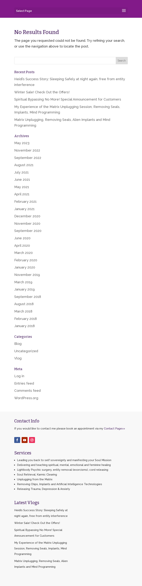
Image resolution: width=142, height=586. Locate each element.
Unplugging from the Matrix (35, 479)
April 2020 (22, 245)
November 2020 (27, 223)
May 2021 (21, 187)
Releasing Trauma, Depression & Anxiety (43, 489)
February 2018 (25, 319)
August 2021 (23, 165)
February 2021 (25, 201)
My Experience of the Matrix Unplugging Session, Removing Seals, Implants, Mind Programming (40, 548)
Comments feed (27, 391)
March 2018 (23, 311)
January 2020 (24, 267)
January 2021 (24, 209)
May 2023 (21, 143)
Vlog (18, 358)
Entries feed (24, 383)
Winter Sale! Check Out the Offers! (42, 92)
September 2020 (27, 231)
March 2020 (23, 253)
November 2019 (27, 275)
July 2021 (21, 172)
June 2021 (22, 179)
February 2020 (25, 260)
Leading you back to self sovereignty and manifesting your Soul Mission (64, 460)
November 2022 (27, 150)
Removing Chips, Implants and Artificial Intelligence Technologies (59, 484)
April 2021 (21, 194)
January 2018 (24, 326)
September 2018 (27, 297)
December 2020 (27, 216)
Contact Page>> (114, 428)
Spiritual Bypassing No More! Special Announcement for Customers (67, 99)
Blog (18, 344)
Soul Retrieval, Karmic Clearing (37, 474)
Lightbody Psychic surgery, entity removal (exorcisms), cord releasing (62, 469)
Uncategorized (26, 351)
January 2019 (24, 289)
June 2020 (22, 238)
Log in (19, 376)
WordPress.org (26, 398)
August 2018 (24, 304)
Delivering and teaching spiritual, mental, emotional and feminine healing (64, 465)
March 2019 (23, 282)
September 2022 (27, 158)
